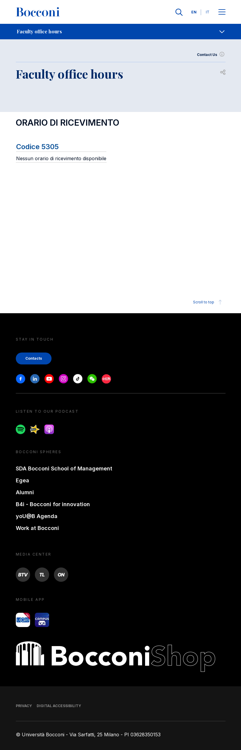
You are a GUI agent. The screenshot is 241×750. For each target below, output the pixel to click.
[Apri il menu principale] (222, 12)
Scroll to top (208, 302)
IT (207, 12)
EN (194, 12)
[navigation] (120, 31)
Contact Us (211, 54)
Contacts (33, 358)
